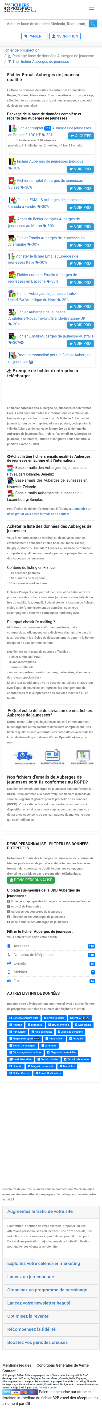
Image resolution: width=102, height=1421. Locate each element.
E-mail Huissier (47, 1059)
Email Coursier (54, 1018)
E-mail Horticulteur (48, 1073)
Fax (51, 981)
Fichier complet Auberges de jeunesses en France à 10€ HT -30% (51, 137)
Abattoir (15, 1024)
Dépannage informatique (25, 1052)
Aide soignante (42, 1031)
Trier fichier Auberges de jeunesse (38, 61)
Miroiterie (35, 1024)
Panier (33, 36)
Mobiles (51, 972)
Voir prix (80, 169)
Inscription (65, 36)
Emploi (80, 1018)
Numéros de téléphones (51, 954)
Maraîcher (67, 1066)
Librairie (15, 1066)
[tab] (51, 1212)
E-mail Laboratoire (76, 1059)
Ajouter (80, 136)
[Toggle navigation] (91, 7)
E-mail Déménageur (22, 1045)
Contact (9, 1371)
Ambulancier (54, 1038)
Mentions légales (16, 1365)
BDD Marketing (58, 1024)
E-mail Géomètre (20, 1059)
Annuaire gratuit (48, 1387)
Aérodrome (83, 1024)
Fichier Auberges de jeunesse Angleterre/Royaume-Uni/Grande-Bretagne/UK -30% (46, 318)
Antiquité (76, 1038)
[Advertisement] (50, 1136)
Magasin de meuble (41, 1066)
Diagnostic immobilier (61, 1052)
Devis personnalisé (30, 880)
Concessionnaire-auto (23, 1018)
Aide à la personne (70, 1031)
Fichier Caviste (19, 1073)
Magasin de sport (24, 1038)
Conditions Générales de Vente (63, 1365)
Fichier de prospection (21, 50)
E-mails (51, 963)
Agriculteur (17, 1031)
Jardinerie (48, 1045)
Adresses (51, 946)
